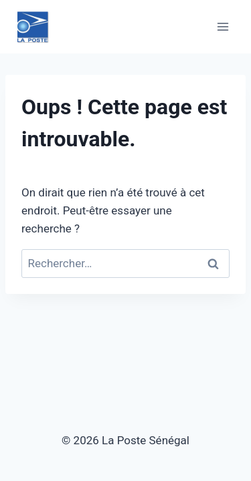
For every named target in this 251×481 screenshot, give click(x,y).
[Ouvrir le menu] (222, 26)
